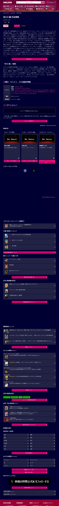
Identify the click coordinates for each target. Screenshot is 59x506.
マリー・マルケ (49, 91)
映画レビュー (29, 390)
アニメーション (33, 460)
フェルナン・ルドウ (48, 90)
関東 (31, 434)
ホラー (31, 465)
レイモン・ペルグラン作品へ (29, 161)
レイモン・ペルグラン (21, 90)
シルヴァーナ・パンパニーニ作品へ (46, 161)
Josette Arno (41, 91)
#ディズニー (26, 397)
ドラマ (5, 22)
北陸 (31, 443)
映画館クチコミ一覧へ (29, 469)
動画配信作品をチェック (29, 302)
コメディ (6, 465)
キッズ (31, 462)
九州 (5, 449)
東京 (5, 434)
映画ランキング (50, 6)
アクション (6, 460)
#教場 (20, 397)
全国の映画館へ (29, 453)
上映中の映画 (19, 6)
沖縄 (31, 449)
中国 (5, 446)
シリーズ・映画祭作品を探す (29, 399)
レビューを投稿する (29, 121)
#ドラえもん (6, 397)
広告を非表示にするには (49, 197)
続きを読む (29, 59)
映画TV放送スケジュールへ (29, 424)
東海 (31, 437)
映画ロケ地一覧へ (29, 472)
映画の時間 (6, 13)
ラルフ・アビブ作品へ (11, 161)
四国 (31, 446)
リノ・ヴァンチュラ (31, 93)
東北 (31, 440)
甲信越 (5, 443)
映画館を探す (8, 9)
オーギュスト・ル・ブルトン (22, 88)
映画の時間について (29, 487)
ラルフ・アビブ (19, 86)
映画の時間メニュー (8, 6)
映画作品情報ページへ (9, 491)
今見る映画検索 (50, 2)
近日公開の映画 (39, 6)
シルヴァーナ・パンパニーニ (34, 90)
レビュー (16, 25)
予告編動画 (29, 9)
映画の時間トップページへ (10, 494)
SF (4, 462)
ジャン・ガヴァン (33, 91)
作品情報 (12, 13)
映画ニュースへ (29, 347)
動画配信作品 (40, 9)
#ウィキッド (14, 397)
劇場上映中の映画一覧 (29, 277)
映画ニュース (19, 9)
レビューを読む (50, 9)
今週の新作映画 (29, 6)
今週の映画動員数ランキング (10, 252)
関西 (5, 437)
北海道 (5, 440)
